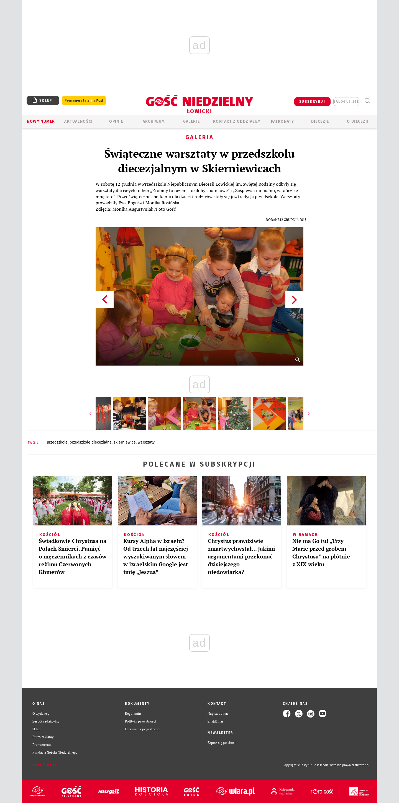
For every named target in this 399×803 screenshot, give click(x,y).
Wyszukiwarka (367, 101)
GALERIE (191, 121)
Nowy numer (41, 121)
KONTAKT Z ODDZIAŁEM (237, 121)
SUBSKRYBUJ (312, 102)
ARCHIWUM (154, 121)
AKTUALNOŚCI (78, 121)
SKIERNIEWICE (125, 442)
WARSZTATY (146, 442)
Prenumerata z (84, 100)
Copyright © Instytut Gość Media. (306, 765)
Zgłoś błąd (45, 765)
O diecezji (358, 121)
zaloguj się (346, 102)
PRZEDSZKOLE (57, 442)
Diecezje (320, 121)
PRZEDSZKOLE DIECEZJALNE (91, 442)
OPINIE (116, 121)
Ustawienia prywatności (142, 729)
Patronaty (282, 121)
